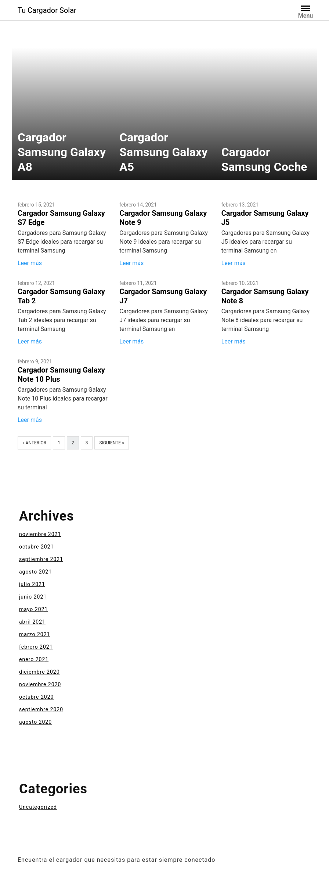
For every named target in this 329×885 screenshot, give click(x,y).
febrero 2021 (36, 647)
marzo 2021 (34, 634)
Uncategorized (38, 807)
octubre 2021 (36, 547)
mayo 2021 (33, 609)
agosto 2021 (35, 572)
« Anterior (34, 442)
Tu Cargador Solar (47, 10)
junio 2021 (33, 597)
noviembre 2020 (40, 684)
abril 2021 (32, 622)
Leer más (30, 263)
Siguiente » (111, 442)
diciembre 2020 (39, 672)
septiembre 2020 (41, 709)
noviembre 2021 (40, 534)
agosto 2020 (35, 722)
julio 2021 (32, 584)
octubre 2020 (36, 697)
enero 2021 (33, 659)
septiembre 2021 (41, 559)
